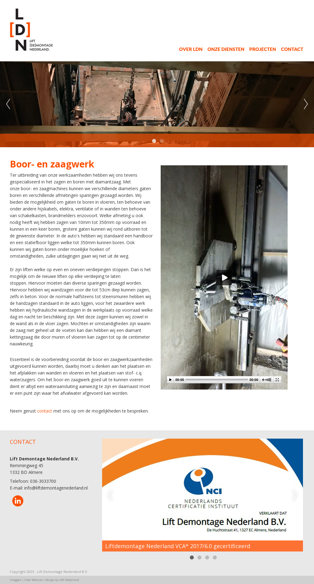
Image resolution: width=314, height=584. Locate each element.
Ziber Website (33, 580)
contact (44, 411)
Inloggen (15, 580)
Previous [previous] (8, 104)
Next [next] (306, 104)
